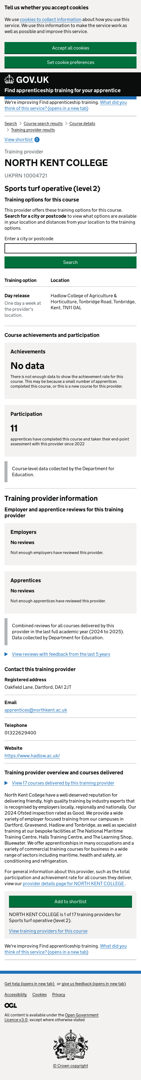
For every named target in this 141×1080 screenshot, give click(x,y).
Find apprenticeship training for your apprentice (62, 90)
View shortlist (22, 139)
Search (10, 123)
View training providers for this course (48, 931)
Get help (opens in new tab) (29, 983)
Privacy (58, 994)
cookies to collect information (50, 19)
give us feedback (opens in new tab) (94, 983)
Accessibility (15, 994)
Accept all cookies (70, 48)
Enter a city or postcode (28, 238)
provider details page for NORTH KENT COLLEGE (74, 883)
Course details (82, 123)
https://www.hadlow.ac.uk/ (32, 755)
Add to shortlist (70, 901)
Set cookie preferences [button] (70, 62)
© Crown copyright (70, 1065)
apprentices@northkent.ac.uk (35, 710)
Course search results (43, 123)
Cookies (39, 994)
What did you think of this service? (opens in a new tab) (65, 105)
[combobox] (70, 248)
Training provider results (33, 129)
